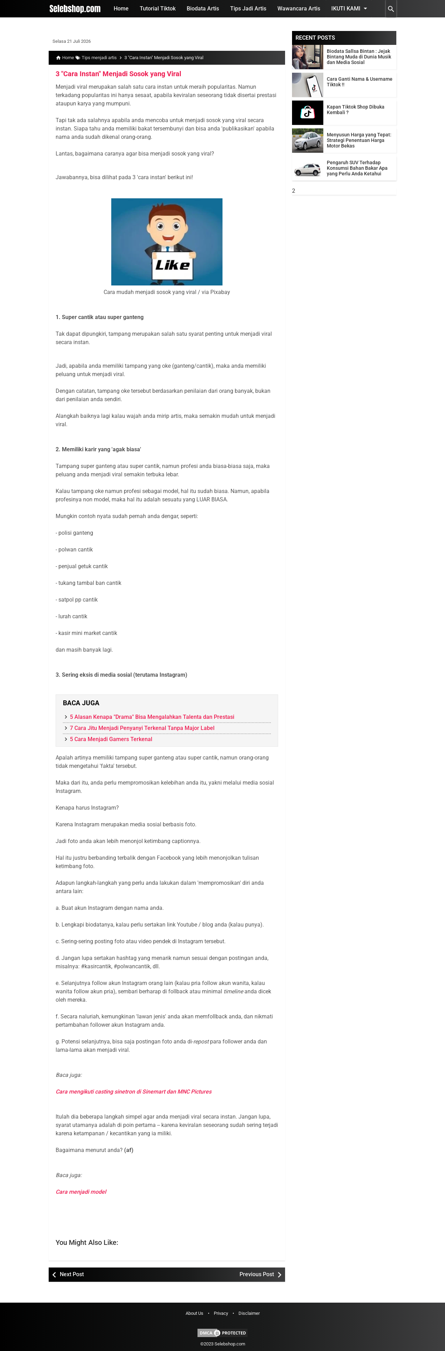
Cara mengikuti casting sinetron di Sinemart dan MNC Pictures (133, 1091)
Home (121, 8)
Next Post (72, 1274)
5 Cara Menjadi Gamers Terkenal (111, 739)
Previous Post (257, 1274)
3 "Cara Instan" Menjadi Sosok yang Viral (118, 74)
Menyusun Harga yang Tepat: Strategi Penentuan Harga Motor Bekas (359, 140)
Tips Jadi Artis (248, 8)
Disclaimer (249, 1313)
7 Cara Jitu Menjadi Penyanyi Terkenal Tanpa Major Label (142, 728)
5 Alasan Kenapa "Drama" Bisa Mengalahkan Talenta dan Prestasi (152, 717)
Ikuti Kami (350, 8)
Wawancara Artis (298, 8)
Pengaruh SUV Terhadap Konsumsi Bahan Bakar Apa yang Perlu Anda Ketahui (357, 168)
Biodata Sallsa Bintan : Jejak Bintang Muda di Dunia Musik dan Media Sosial (359, 56)
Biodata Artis (203, 8)
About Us (194, 1313)
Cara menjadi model (81, 1192)
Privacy (221, 1313)
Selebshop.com (230, 1343)
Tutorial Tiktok (158, 8)
